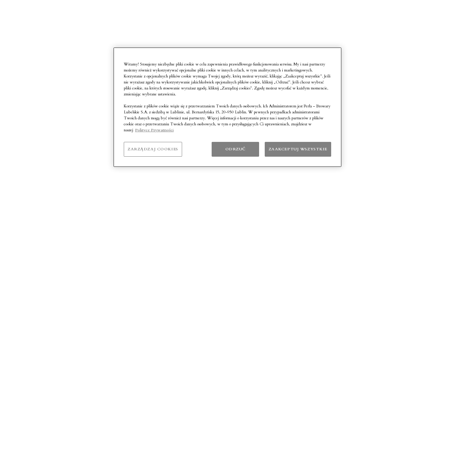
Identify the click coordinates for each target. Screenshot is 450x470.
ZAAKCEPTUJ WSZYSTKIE (298, 149)
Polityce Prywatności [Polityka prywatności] (154, 130)
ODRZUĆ (235, 149)
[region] (227, 107)
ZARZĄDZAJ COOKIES (153, 149)
